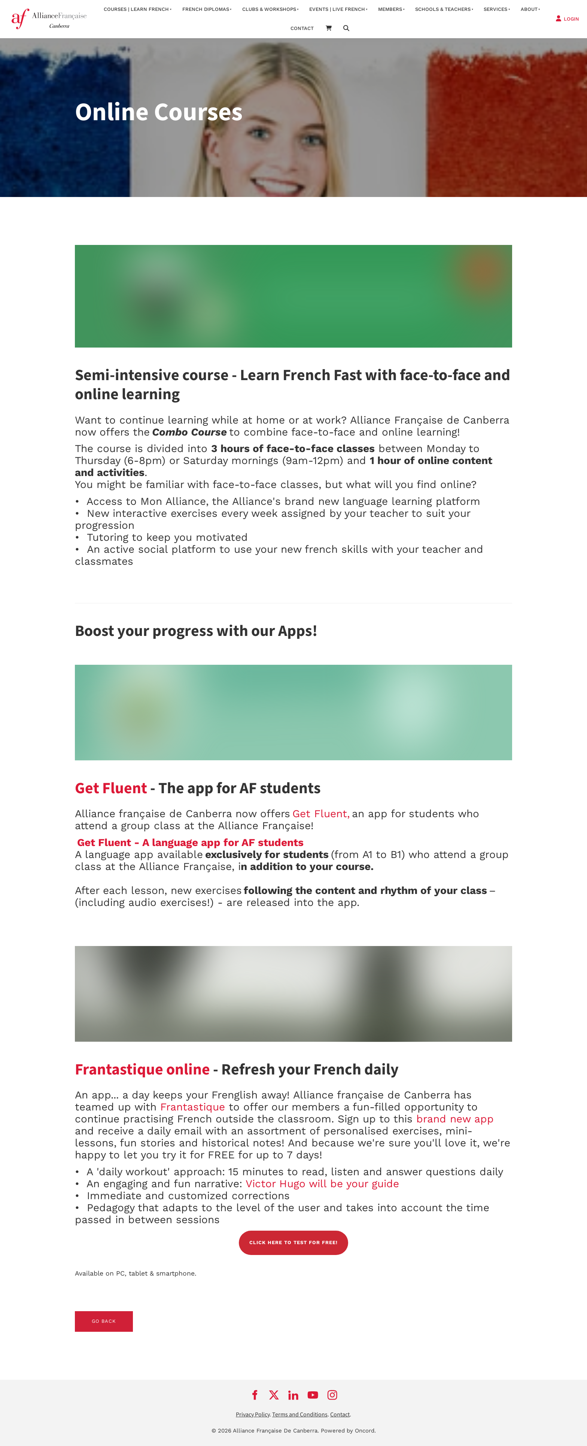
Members (390, 9)
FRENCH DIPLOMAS (205, 9)
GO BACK (87, 1315)
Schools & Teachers (443, 9)
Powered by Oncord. (348, 1430)
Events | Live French (337, 9)
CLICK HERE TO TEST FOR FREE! (293, 1235)
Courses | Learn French (136, 9)
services (495, 9)
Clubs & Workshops (269, 9)
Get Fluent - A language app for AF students (190, 842)
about (529, 9)
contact (302, 28)
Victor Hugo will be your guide (322, 1183)
